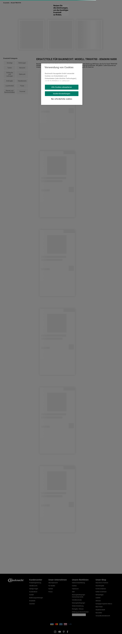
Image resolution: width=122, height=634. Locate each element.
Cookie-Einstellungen (61, 94)
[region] (61, 84)
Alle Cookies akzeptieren (61, 87)
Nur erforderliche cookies (61, 99)
